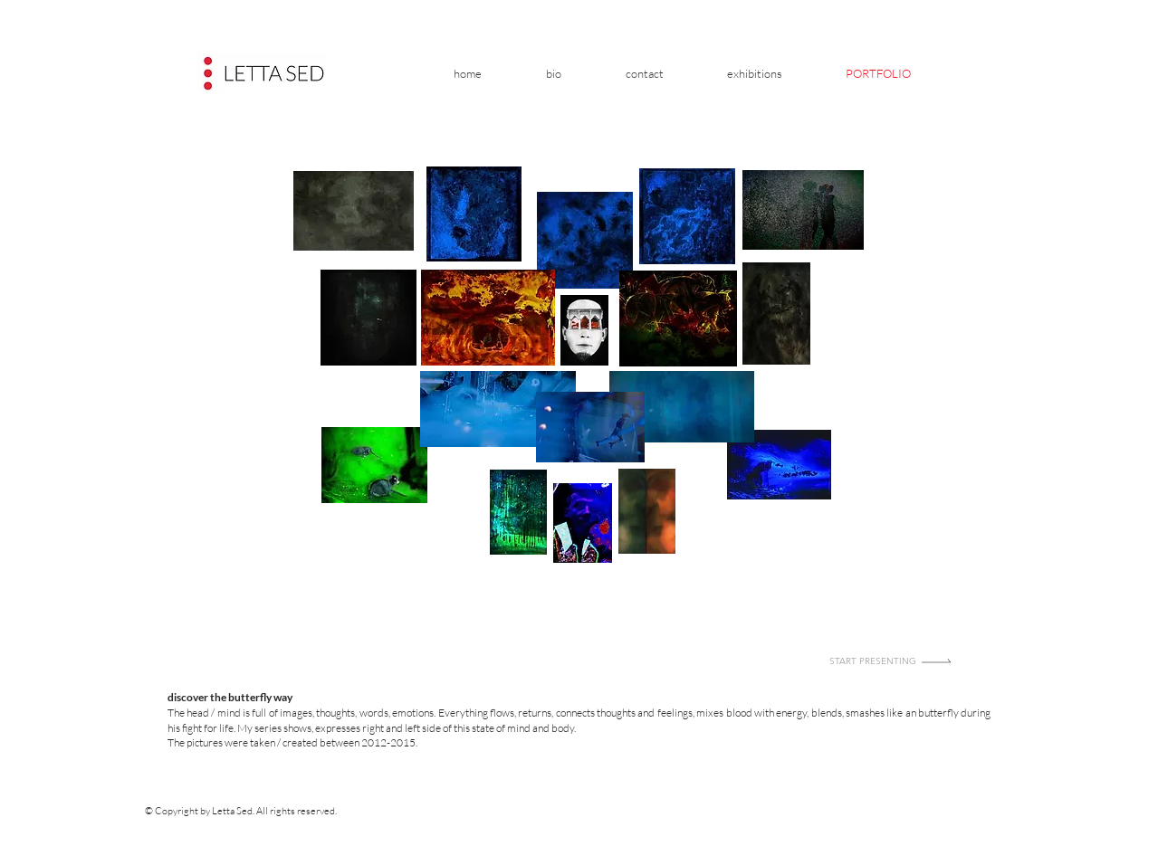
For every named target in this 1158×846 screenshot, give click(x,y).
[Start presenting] (892, 660)
